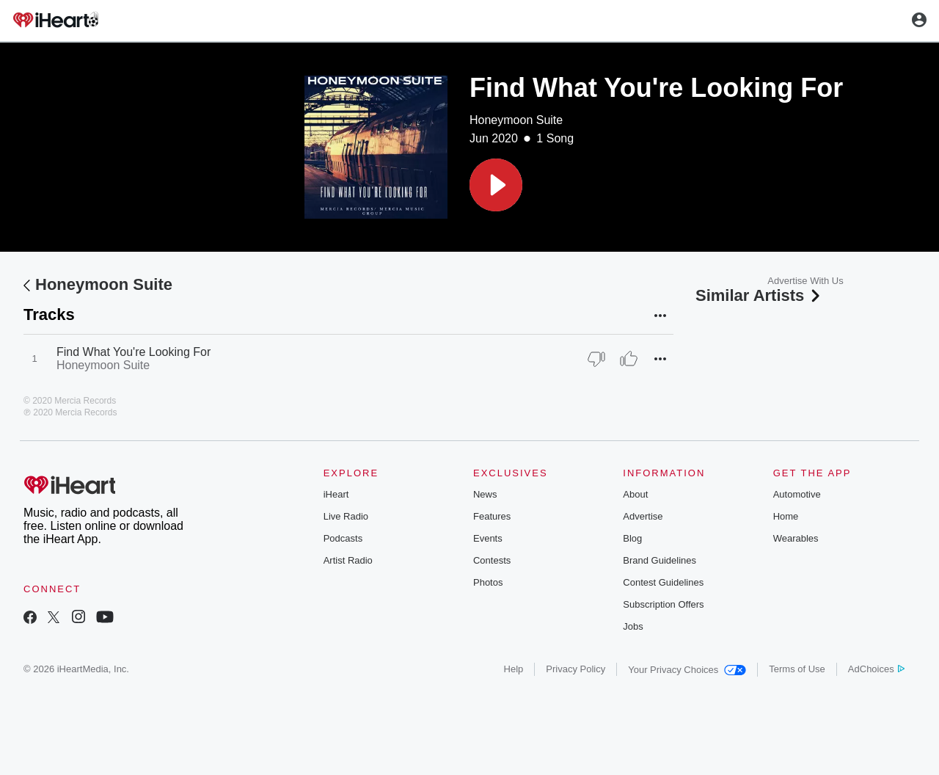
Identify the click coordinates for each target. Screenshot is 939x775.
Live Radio (346, 516)
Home (786, 516)
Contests (492, 560)
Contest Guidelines (663, 582)
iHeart (336, 494)
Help (514, 668)
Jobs (633, 626)
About (635, 494)
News (485, 494)
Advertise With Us (805, 280)
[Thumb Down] (596, 358)
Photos (488, 582)
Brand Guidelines (659, 560)
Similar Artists (759, 295)
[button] (496, 185)
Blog (632, 538)
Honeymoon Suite (516, 120)
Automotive (797, 494)
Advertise (642, 516)
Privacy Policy (575, 668)
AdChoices (876, 668)
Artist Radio (348, 560)
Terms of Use (797, 668)
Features (492, 516)
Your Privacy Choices (687, 669)
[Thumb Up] (628, 358)
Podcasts (343, 538)
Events (488, 538)
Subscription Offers (663, 604)
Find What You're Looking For (133, 352)
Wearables (796, 538)
